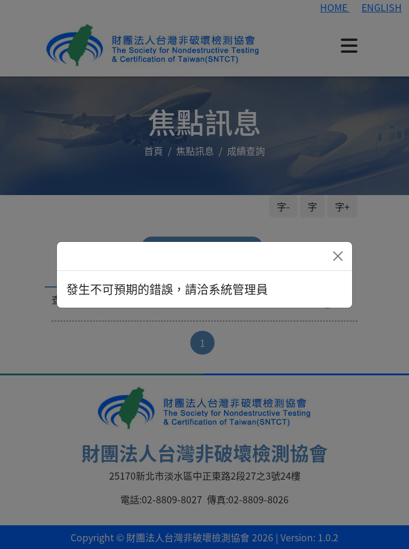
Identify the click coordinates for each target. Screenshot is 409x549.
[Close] (337, 256)
